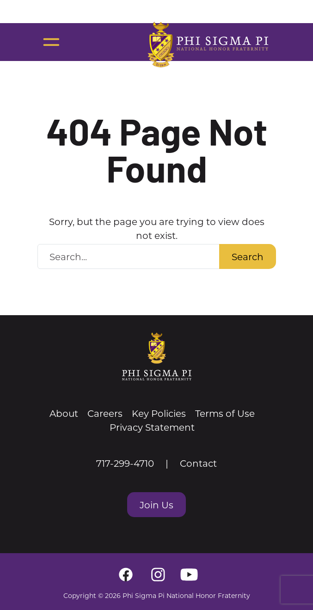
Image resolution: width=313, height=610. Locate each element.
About (63, 413)
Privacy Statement (152, 427)
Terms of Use (225, 413)
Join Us (156, 505)
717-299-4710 (125, 463)
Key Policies (159, 413)
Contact (198, 463)
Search (248, 256)
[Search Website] (128, 256)
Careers (105, 413)
